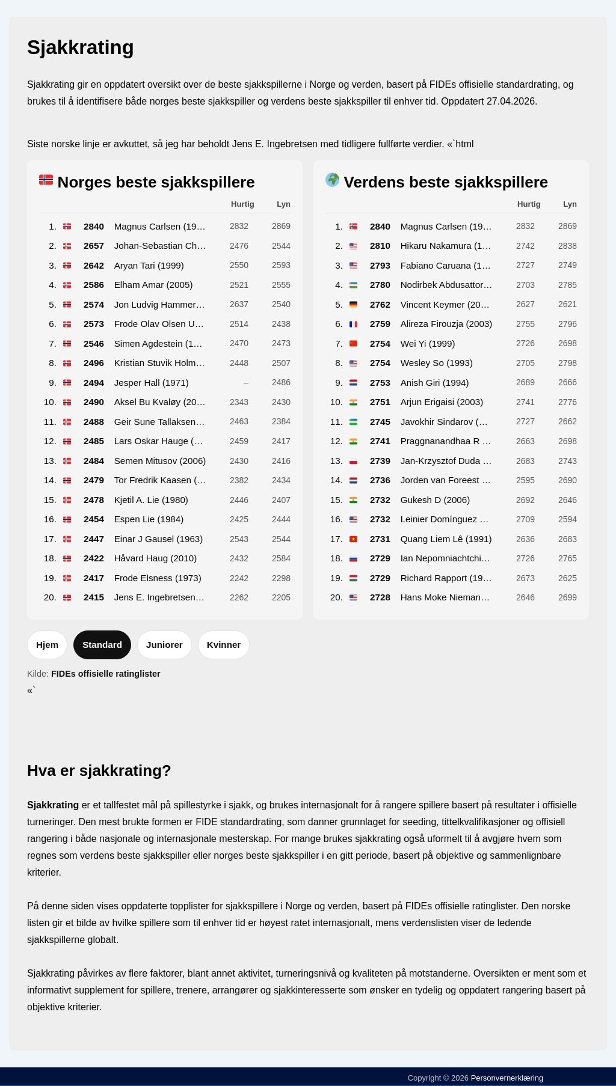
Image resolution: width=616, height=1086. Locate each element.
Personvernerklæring (506, 1077)
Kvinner (224, 644)
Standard (102, 644)
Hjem (47, 644)
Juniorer (164, 644)
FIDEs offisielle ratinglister (106, 674)
